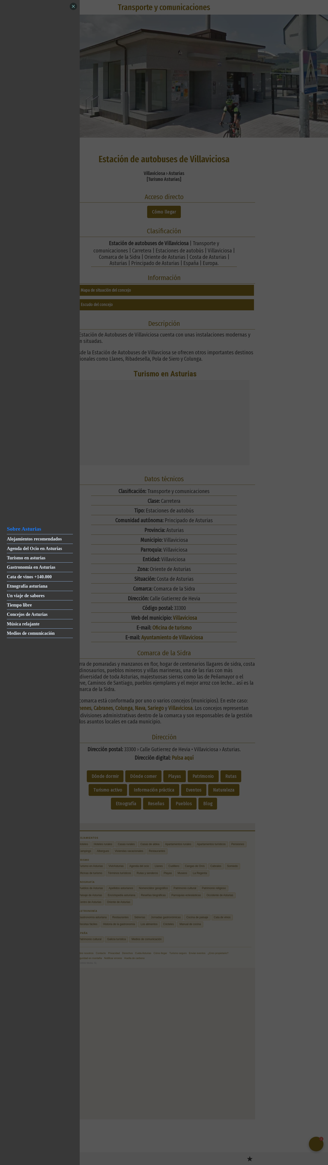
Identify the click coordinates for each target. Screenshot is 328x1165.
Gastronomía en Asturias (31, 567)
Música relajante (23, 623)
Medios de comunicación (31, 633)
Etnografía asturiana (27, 586)
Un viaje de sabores (26, 595)
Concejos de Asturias (27, 614)
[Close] (73, 6)
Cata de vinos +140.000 (29, 576)
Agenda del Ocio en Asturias (34, 548)
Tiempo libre (19, 604)
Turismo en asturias (26, 557)
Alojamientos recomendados (34, 538)
